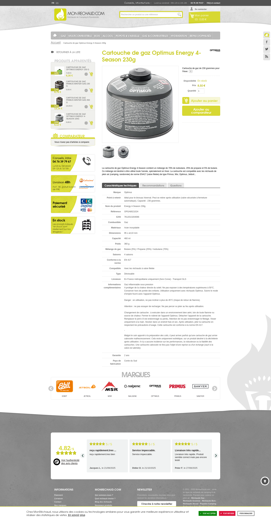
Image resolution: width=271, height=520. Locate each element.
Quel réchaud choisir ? (105, 498)
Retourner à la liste (68, 52)
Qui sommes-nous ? (104, 495)
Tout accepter (208, 513)
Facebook (266, 42)
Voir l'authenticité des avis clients (70, 462)
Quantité (192, 91)
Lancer (179, 14)
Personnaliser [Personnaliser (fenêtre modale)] (246, 513)
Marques (136, 374)
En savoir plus (76, 515)
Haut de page (265, 481)
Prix (194, 85)
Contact (57, 502)
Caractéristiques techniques (120, 185)
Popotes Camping (208, 504)
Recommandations (153, 185)
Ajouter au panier (204, 100)
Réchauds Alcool (190, 504)
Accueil (56, 42)
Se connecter (201, 9)
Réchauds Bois (209, 501)
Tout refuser (227, 513)
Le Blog (266, 35)
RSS (266, 56)
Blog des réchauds (103, 502)
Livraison (58, 498)
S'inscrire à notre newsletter (156, 504)
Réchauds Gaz (197, 498)
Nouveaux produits (103, 505)
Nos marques (60, 505)
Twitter (266, 49)
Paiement (58, 495)
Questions (175, 185)
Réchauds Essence (191, 501)
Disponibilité (190, 81)
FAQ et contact (213, 3)
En (57, 3)
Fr (53, 3)
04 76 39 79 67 (197, 3)
